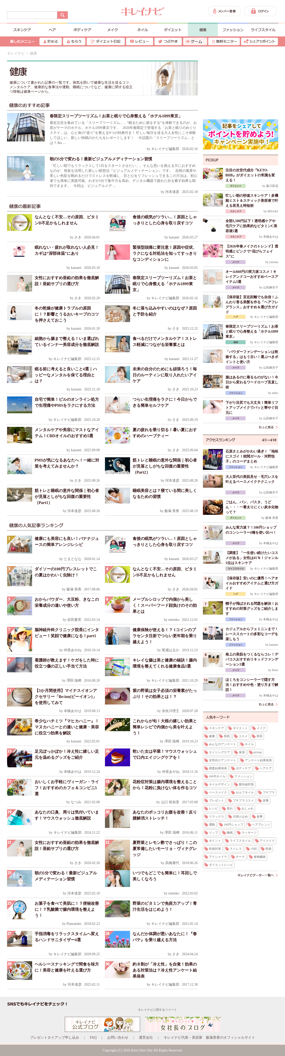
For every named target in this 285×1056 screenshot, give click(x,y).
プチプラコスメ (243, 800)
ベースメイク (218, 792)
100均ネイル (217, 776)
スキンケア (216, 728)
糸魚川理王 (170, 711)
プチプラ (269, 792)
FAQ (93, 1037)
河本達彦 (172, 192)
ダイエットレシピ (221, 865)
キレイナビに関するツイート (157, 1010)
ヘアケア (266, 768)
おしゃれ (248, 808)
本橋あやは (72, 711)
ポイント (215, 840)
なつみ (76, 802)
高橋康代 (172, 863)
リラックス (216, 816)
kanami (174, 237)
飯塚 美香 (172, 511)
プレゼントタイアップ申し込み (54, 1037)
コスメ (243, 736)
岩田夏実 (74, 620)
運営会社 (146, 1037)
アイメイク (267, 840)
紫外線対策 (246, 784)
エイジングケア (219, 752)
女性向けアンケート (222, 760)
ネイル (249, 744)
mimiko (173, 620)
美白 (230, 808)
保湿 (242, 752)
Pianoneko (74, 924)
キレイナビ (16, 53)
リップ (213, 832)
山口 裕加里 (170, 802)
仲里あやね (72, 650)
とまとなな (72, 559)
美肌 (227, 736)
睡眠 (230, 832)
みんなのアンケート (222, 744)
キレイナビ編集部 (165, 149)
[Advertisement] (240, 83)
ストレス (236, 848)
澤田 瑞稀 (74, 680)
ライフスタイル (240, 840)
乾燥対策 (215, 848)
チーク (240, 857)
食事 (260, 816)
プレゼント (216, 800)
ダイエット (240, 728)
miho (275, 393)
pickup (258, 752)
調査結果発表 (218, 768)
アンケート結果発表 (258, 760)
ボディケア (243, 768)
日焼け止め (240, 816)
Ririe (275, 670)
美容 (259, 736)
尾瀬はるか (170, 650)
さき (77, 237)
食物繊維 (260, 857)
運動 (212, 824)
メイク (261, 728)
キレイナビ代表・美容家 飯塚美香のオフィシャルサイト (209, 1037)
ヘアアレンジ (261, 824)
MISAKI (272, 211)
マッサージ (249, 832)
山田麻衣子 (270, 287)
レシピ (213, 808)
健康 (212, 736)
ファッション (243, 776)
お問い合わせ (117, 1037)
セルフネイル (245, 792)
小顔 (254, 848)
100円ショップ (233, 824)
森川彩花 (272, 186)
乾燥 (268, 848)
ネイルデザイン (219, 784)
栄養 (266, 800)
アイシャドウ (218, 857)
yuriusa (273, 262)
